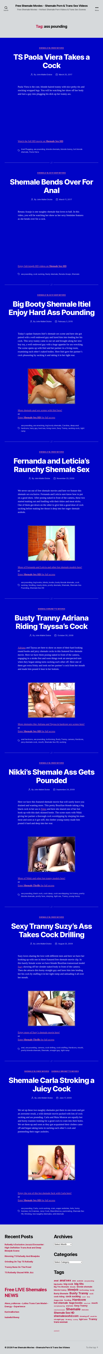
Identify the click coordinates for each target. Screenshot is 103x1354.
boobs (51, 582)
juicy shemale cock (29, 742)
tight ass (57, 896)
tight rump (65, 1050)
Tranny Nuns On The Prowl (18, 1267)
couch (84, 1297)
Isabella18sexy (12, 1317)
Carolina (65, 425)
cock (91, 1294)
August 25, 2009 (65, 944)
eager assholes (62, 1208)
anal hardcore (27, 739)
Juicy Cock (44, 1211)
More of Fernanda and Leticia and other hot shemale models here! (50, 567)
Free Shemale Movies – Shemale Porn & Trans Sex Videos (41, 1347)
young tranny (74, 896)
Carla (35, 1208)
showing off (84, 1316)
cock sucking (38, 274)
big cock (68, 1284)
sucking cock (74, 428)
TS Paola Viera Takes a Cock (51, 61)
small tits (93, 1316)
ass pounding (39, 149)
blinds (45, 582)
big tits (79, 1283)
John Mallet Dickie (44, 74)
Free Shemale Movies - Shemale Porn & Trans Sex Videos (51, 5)
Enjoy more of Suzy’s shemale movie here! (39, 1032)
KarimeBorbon (12, 1312)
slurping (49, 896)
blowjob (73, 1289)
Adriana (22, 647)
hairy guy (33, 428)
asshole (80, 1281)
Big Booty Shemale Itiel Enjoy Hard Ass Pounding (51, 308)
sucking (63, 742)
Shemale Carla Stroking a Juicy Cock (51, 1084)
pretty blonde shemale (30, 1050)
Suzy (20, 966)
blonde (72, 1287)
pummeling (67, 1211)
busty (92, 1290)
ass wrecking (38, 425)
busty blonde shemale (64, 582)
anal (23, 1047)
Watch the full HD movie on (40, 141)
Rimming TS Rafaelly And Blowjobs (22, 1256)
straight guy (55, 1050)
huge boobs (76, 1302)
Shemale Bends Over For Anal (51, 186)
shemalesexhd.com (66, 1316)
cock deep (48, 893)
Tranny (65, 896)
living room (51, 428)
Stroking (28, 1214)
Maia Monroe (55, 1211)
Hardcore (79, 739)
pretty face (40, 896)
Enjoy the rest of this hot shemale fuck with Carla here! (45, 1193)
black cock (37, 893)
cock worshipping (61, 893)
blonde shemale (53, 149)
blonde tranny (66, 149)
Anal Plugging (27, 149)
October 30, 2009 (65, 635)
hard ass (41, 428)
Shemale (75, 274)
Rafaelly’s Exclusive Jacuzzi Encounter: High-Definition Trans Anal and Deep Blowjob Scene (24, 1247)
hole (72, 1208)
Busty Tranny (61, 739)
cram (53, 1208)
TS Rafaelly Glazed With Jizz (19, 1272)
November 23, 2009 (65, 478)
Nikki (43, 809)
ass (74, 1280)
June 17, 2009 (65, 1098)
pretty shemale (54, 585)
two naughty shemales (42, 1214)
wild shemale (58, 1214)
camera (71, 739)
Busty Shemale (61, 1293)
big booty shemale (53, 425)
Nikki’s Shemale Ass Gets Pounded (51, 776)
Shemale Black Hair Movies (51, 173)
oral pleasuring (59, 1306)
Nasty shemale (51, 274)
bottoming (50, 739)
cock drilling (50, 1047)
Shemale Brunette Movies (51, 609)
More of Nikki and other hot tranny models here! (41, 878)
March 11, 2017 (65, 199)
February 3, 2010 (65, 321)
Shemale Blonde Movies (51, 48)
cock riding (59, 1296)
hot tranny (74, 893)
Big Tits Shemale (61, 1287)
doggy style (58, 1300)
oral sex (69, 1306)
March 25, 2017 (65, 74)
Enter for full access (36, 417)
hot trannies (34, 1211)
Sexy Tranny (62, 428)
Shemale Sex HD (37, 588)
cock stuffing (62, 1047)
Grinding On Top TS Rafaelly (19, 1261)
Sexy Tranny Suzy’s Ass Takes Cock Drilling (51, 930)
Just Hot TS (56, 1330)
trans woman (61, 1322)
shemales (85, 1310)
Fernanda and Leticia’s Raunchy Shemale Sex (51, 465)
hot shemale (61, 1302)
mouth (41, 742)
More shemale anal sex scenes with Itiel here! (40, 410)
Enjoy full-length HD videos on (42, 266)
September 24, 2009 (65, 789)
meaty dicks (42, 585)
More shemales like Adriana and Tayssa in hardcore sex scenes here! (51, 724)
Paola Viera (34, 152)
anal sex (65, 1280)
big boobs (37, 582)
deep (88, 1297)
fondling (32, 585)
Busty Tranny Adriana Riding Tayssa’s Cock (51, 622)
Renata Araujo (65, 274)
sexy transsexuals (59, 1310)
